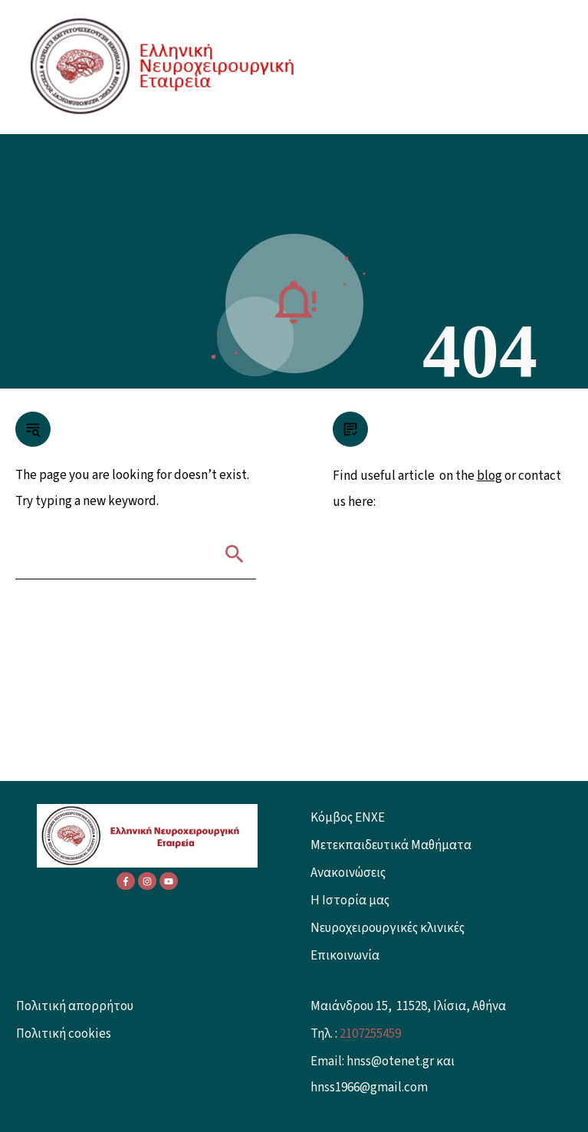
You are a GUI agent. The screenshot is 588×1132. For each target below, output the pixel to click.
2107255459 (370, 1034)
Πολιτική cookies (63, 1034)
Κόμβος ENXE (347, 818)
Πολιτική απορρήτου (74, 1006)
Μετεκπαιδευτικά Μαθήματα (390, 845)
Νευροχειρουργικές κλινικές (387, 928)
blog (489, 476)
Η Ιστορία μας (349, 900)
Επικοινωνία (344, 956)
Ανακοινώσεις (348, 873)
